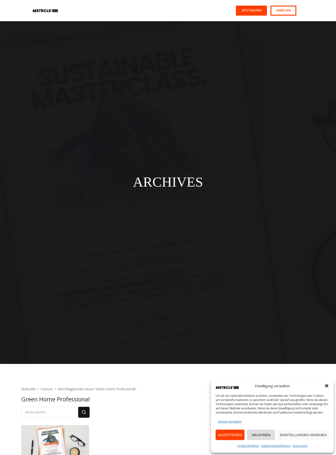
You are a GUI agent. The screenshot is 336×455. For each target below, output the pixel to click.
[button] (326, 385)
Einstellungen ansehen (303, 435)
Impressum (300, 446)
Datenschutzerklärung (275, 446)
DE (301, 10)
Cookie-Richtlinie (248, 446)
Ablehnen (261, 435)
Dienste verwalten (230, 422)
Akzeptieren (230, 435)
